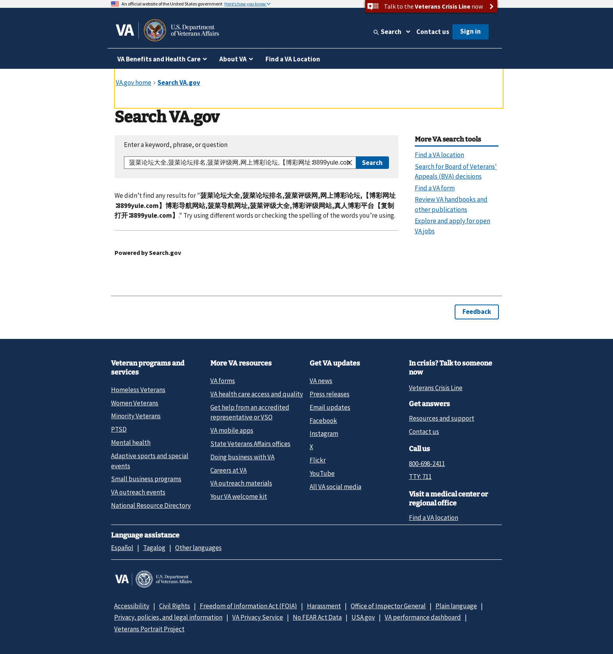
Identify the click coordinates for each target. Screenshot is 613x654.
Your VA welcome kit (238, 496)
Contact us (432, 31)
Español (122, 547)
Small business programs (146, 479)
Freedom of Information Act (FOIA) (248, 606)
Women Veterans (134, 403)
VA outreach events (138, 492)
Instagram (324, 433)
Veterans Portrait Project (149, 629)
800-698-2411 (427, 463)
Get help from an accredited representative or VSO (249, 412)
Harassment (324, 606)
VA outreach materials (241, 483)
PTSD (119, 429)
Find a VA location (433, 517)
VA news (321, 380)
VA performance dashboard (423, 617)
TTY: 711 (420, 476)
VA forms (222, 380)
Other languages (198, 547)
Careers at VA (228, 470)
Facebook (323, 420)
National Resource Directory (151, 505)
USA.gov (363, 617)
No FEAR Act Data (317, 617)
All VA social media (335, 486)
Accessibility (131, 606)
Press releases (330, 394)
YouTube (322, 473)
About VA (233, 59)
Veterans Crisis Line (435, 387)
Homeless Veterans (138, 389)
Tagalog (154, 547)
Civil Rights (174, 606)
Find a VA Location (292, 59)
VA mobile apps (231, 430)
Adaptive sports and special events (149, 461)
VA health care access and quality (256, 394)
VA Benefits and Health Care (159, 59)
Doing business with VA (242, 457)
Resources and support (441, 418)
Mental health (131, 442)
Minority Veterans (136, 416)
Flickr (318, 460)
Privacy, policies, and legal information (168, 617)
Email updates (330, 407)
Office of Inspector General (388, 606)
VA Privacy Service (257, 617)
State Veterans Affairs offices (250, 443)
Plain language (456, 606)
